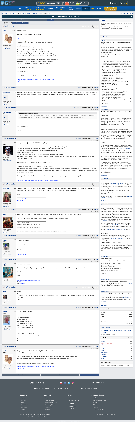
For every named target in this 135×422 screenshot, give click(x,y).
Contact (23, 400)
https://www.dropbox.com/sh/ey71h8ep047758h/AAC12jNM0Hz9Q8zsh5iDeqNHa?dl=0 (38, 180)
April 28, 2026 (104, 109)
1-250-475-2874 (81, 2)
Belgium (4, 303)
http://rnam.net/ (21, 81)
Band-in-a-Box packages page (116, 238)
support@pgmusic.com (44, 416)
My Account (72, 406)
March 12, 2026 (105, 291)
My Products (72, 409)
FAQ (79, 16)
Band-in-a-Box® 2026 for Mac (116, 183)
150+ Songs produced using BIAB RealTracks (28, 280)
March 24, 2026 (105, 279)
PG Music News (105, 37)
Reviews (47, 409)
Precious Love (9, 26)
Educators (24, 407)
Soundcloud (20, 200)
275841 (96, 346)
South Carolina (6, 124)
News (70, 398)
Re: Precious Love (10, 88)
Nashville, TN (6, 206)
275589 (96, 184)
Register (122, 13)
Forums (15, 13)
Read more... (104, 106)
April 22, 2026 (104, 178)
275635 (96, 209)
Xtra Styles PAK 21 (120, 229)
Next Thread (76, 20)
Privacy (107, 414)
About (23, 398)
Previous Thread (24, 20)
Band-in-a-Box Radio (51, 402)
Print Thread (16, 22)
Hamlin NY (5, 232)
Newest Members (105, 327)
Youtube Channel (21, 198)
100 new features (105, 220)
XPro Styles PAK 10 (110, 229)
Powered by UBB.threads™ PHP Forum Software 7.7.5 (67, 421)
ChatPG (103, 20)
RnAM (78, 87)
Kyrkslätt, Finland (7, 329)
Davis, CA (5, 104)
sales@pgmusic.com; (34, 416)
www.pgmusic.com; (24, 416)
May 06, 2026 (104, 40)
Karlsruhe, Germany (7, 254)
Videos (95, 405)
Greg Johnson (76, 107)
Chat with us (88, 388)
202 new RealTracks (115, 225)
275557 (96, 26)
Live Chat (72, 3)
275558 (96, 87)
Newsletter (99, 383)
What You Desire (28, 256)
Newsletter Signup (74, 400)
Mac (121, 148)
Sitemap (23, 409)
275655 (96, 287)
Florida (4, 282)
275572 (96, 107)
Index (50, 20)
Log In (130, 13)
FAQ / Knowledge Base (99, 400)
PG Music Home (6, 13)
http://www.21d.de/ (21, 254)
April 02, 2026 (104, 256)
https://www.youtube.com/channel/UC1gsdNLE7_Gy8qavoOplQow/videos (35, 79)
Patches (95, 398)
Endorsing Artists (50, 405)
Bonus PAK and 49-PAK (116, 102)
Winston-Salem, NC (7, 160)
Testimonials (48, 407)
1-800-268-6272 (73, 2)
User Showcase (36, 13)
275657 (96, 307)
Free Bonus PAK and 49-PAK (109, 244)
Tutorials (95, 407)
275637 (96, 235)
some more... (22, 283)
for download (126, 297)
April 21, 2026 (104, 204)
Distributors (24, 405)
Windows (127, 148)
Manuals (95, 402)
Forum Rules (72, 16)
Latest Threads (62, 16)
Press (22, 402)
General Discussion (25, 13)
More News (104, 305)
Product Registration (98, 409)
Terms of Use (100, 414)
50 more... (22, 282)
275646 (96, 259)
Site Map (113, 414)
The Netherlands (6, 48)
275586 (96, 138)
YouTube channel (122, 184)
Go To (25, 22)
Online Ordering (83, 3)
